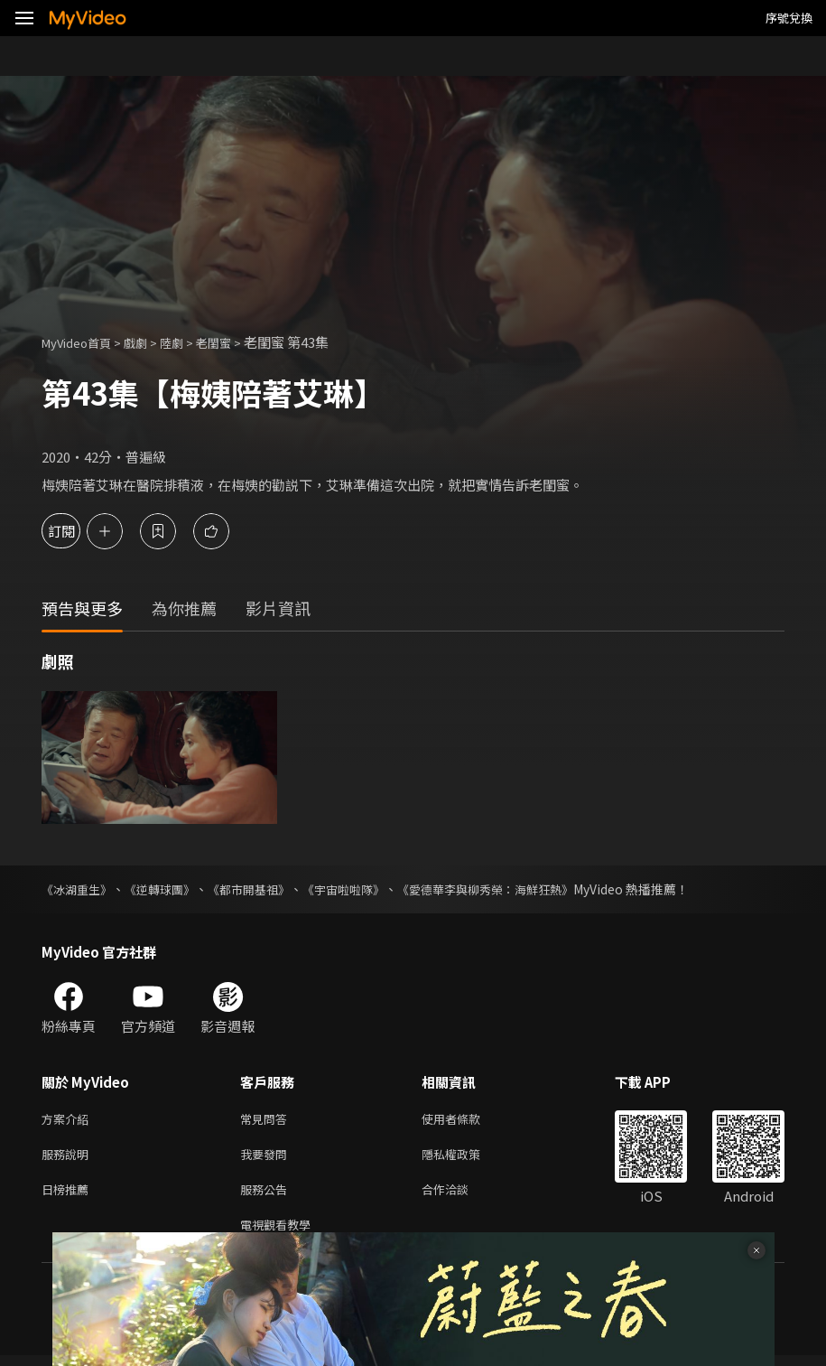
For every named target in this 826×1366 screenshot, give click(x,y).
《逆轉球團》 (168, 889)
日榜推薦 (69, 1195)
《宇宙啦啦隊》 (364, 889)
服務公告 (267, 1195)
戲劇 (149, 341)
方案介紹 (69, 1119)
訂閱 (77, 530)
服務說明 (69, 1157)
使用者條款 (466, 1119)
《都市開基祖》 (262, 889)
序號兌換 (789, 17)
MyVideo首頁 (83, 341)
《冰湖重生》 (79, 889)
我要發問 (267, 1157)
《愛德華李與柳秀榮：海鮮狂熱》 (515, 889)
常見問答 (267, 1119)
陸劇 (189, 341)
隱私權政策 (466, 1157)
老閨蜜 (236, 341)
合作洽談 (459, 1195)
